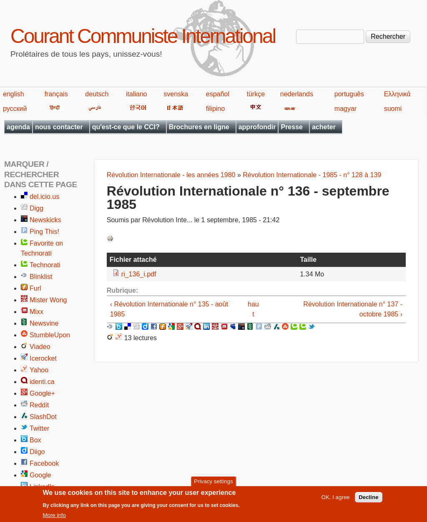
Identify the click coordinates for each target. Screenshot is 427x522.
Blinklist (41, 276)
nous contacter (59, 126)
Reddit (39, 405)
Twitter (39, 428)
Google (40, 475)
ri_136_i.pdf (138, 274)
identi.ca (42, 381)
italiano (136, 94)
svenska (175, 94)
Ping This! (44, 231)
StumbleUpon (50, 335)
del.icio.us (44, 196)
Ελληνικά (397, 94)
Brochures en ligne (199, 126)
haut (253, 309)
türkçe (255, 94)
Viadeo (40, 346)
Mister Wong (48, 300)
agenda (18, 126)
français (56, 94)
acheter (324, 126)
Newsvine (44, 323)
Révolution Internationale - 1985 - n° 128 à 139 (312, 174)
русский (15, 108)
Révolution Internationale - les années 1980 (171, 174)
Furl (35, 288)
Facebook (44, 463)
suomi (393, 108)
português (349, 94)
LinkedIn (42, 486)
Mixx (36, 311)
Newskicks (45, 219)
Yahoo (39, 370)
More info (54, 517)
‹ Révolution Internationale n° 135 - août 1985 (169, 309)
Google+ (42, 393)
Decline (368, 500)
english (13, 94)
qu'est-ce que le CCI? (126, 126)
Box (35, 440)
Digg (36, 208)
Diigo (37, 451)
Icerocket (43, 358)
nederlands (296, 94)
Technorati (45, 265)
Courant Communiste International (142, 36)
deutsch (96, 94)
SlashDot (43, 416)
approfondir (257, 126)
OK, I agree (336, 500)
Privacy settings (213, 484)
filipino (215, 108)
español (217, 94)
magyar (345, 108)
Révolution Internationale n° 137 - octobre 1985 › (352, 309)
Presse (292, 126)
